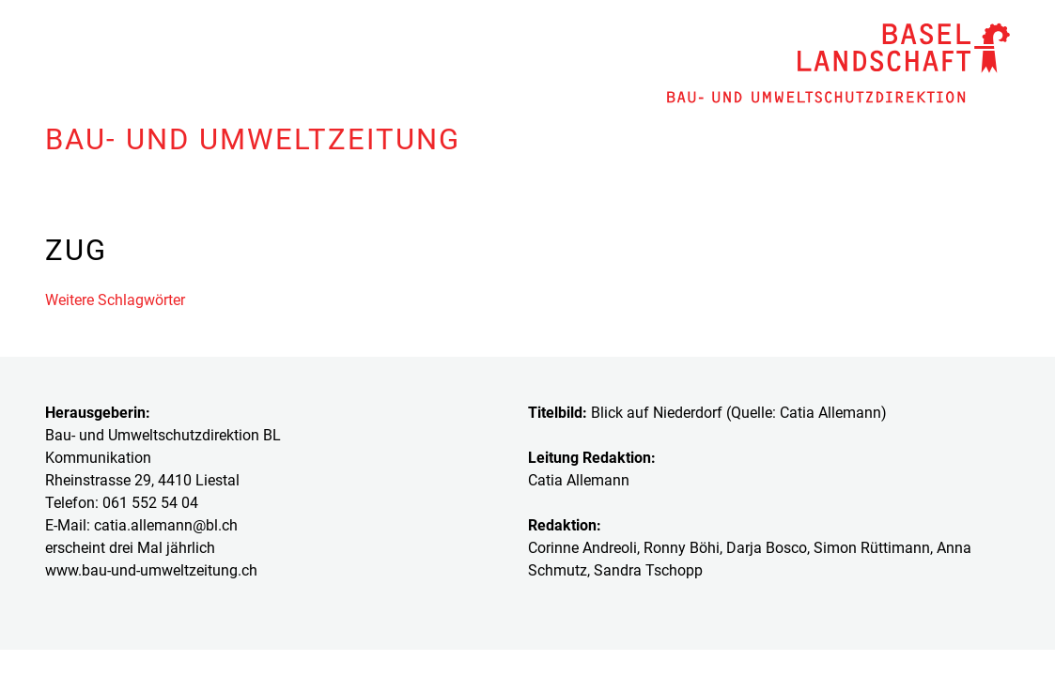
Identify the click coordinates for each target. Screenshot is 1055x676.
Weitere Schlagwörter (115, 300)
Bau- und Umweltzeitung (252, 139)
